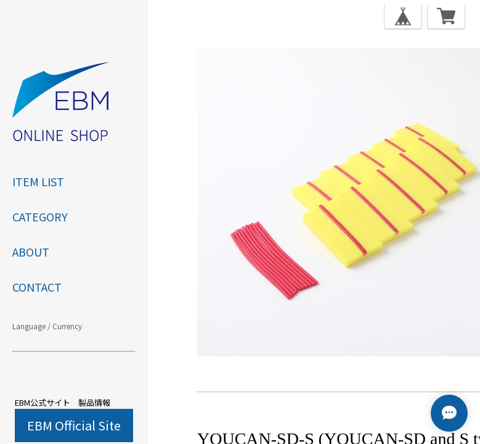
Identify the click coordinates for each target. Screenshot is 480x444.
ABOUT (30, 252)
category (40, 216)
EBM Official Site (74, 425)
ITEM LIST (38, 181)
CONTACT (37, 287)
